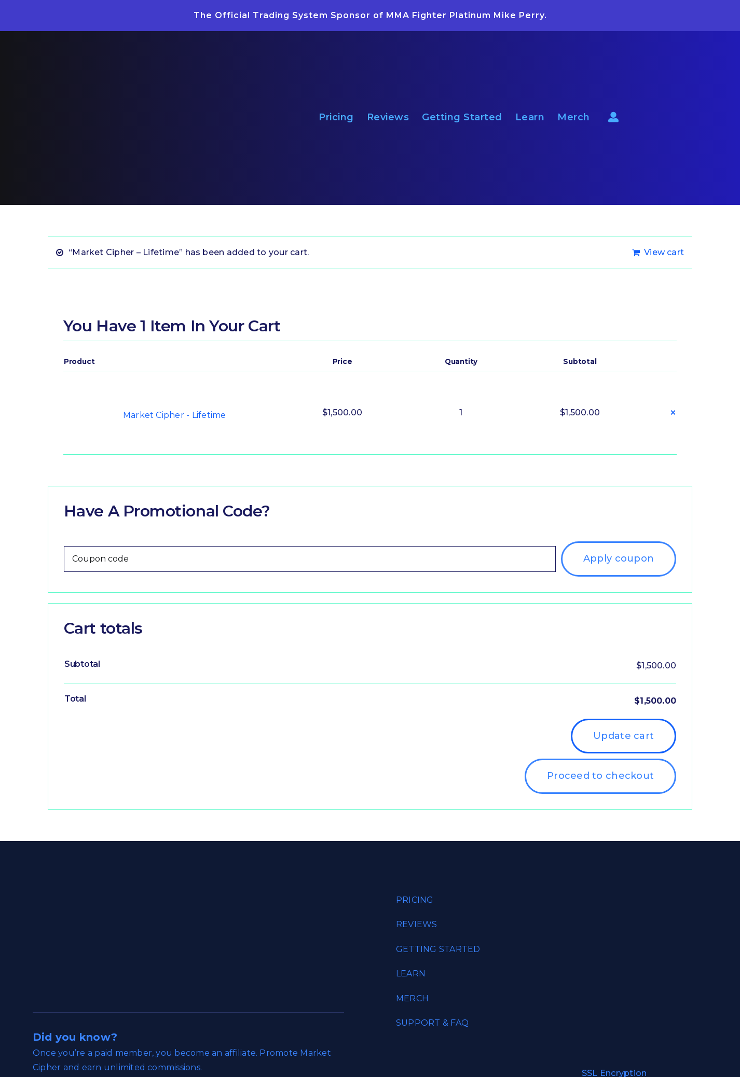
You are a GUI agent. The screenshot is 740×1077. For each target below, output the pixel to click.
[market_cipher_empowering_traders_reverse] (123, 35)
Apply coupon (618, 558)
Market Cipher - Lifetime (174, 415)
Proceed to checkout (600, 775)
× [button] (673, 412)
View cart (664, 252)
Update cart (623, 736)
